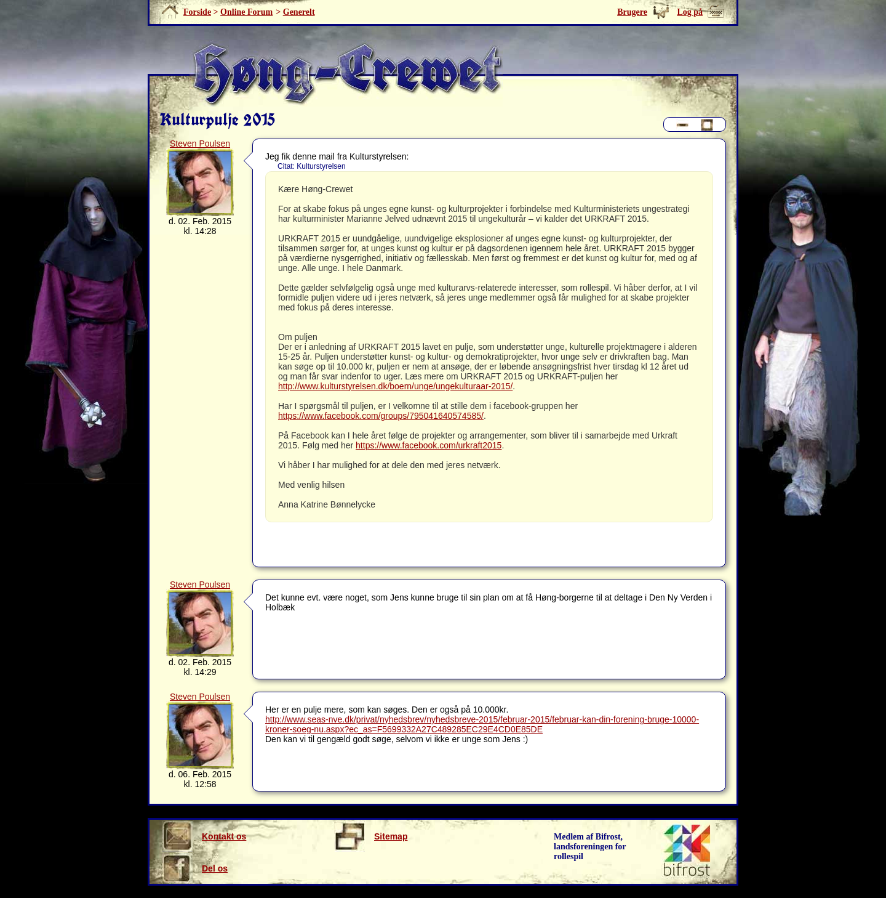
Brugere (632, 12)
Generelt (299, 12)
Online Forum (246, 12)
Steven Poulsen (200, 143)
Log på (690, 12)
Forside (197, 12)
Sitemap (370, 836)
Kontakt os (204, 836)
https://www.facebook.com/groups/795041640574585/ (381, 416)
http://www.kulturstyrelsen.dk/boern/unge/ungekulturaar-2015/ (395, 386)
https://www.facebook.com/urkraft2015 (428, 445)
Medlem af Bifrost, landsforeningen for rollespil (590, 846)
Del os (195, 868)
